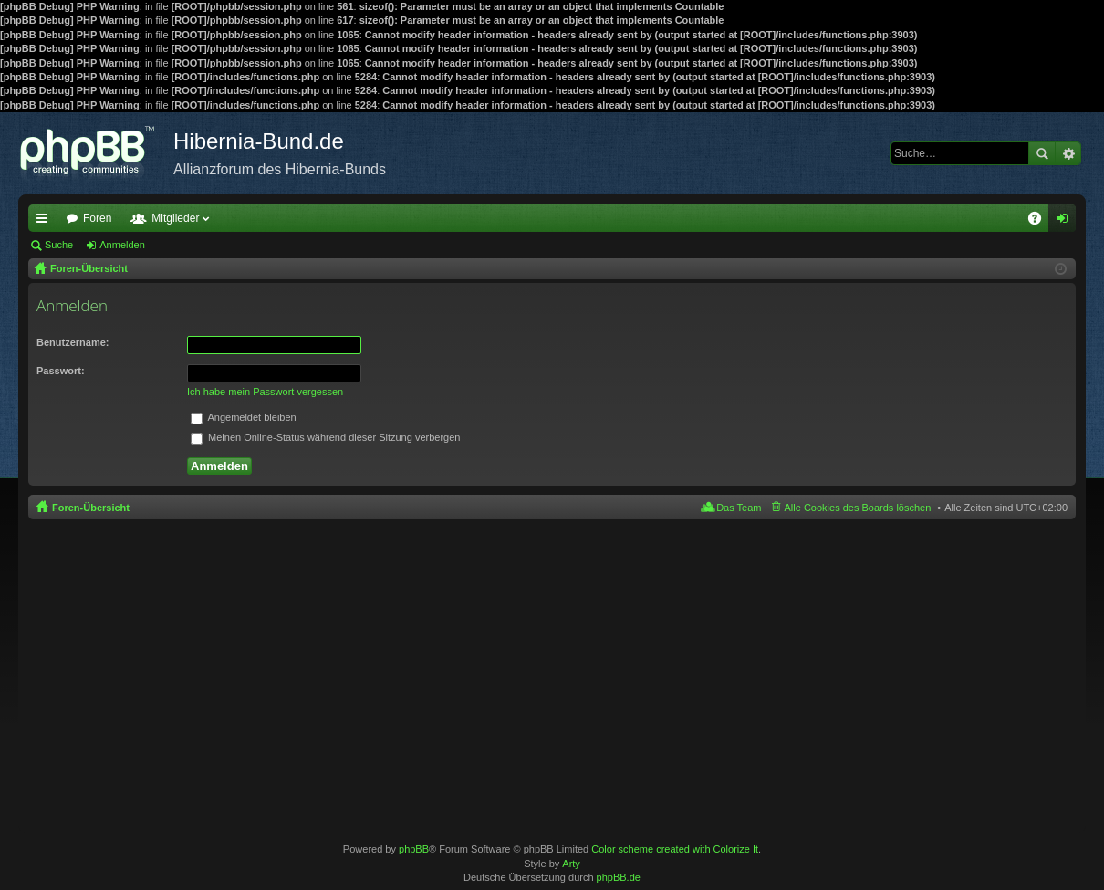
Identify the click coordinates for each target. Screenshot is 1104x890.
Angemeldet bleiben (244, 417)
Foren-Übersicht (91, 507)
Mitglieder (175, 218)
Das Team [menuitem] (738, 507)
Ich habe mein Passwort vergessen (265, 391)
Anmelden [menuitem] (1066, 222)
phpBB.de (619, 877)
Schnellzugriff (46, 222)
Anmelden (122, 244)
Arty (571, 863)
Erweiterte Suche (1068, 153)
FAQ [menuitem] (1040, 222)
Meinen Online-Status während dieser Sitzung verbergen (325, 437)
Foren (97, 218)
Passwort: (60, 370)
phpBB (414, 848)
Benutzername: (72, 342)
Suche (1042, 153)
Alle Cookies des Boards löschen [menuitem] (858, 507)
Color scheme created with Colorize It (674, 848)
